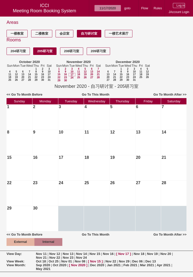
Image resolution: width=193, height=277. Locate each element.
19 (16, 77)
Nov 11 (41, 254)
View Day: (14, 254)
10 (49, 71)
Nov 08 (80, 261)
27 (22, 80)
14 (29, 74)
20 (22, 77)
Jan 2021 (114, 265)
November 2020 (79, 62)
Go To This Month (96, 94)
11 (9, 74)
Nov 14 (81, 254)
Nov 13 (68, 254)
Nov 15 (94, 254)
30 (42, 80)
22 (36, 77)
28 (29, 80)
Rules (158, 8)
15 (36, 74)
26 (16, 80)
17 (49, 74)
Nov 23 (68, 257)
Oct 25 (54, 261)
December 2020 (128, 62)
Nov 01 (66, 261)
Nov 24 (81, 257)
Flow (144, 8)
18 (9, 77)
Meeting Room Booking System (44, 10)
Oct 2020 (59, 265)
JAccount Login (179, 12)
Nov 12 (54, 254)
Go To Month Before (26, 94)
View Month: (16, 265)
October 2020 (29, 62)
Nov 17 (123, 254)
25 (9, 80)
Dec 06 (137, 261)
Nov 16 (108, 254)
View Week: (15, 261)
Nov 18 (139, 254)
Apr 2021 (163, 265)
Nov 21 (41, 257)
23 (42, 77)
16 (42, 74)
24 (49, 77)
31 (49, 80)
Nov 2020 (78, 265)
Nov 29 (124, 261)
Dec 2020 (97, 265)
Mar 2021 (147, 265)
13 (22, 74)
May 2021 (43, 269)
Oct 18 (41, 261)
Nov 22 (54, 257)
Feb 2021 (130, 265)
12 (16, 74)
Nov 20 (165, 254)
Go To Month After (168, 94)
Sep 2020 (43, 265)
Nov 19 (152, 254)
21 (29, 77)
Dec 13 (150, 261)
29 (36, 80)
